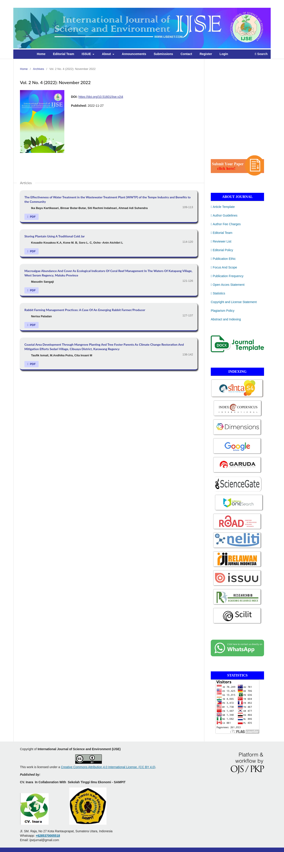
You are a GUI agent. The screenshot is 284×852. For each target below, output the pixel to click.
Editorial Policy (222, 250)
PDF (32, 216)
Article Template (223, 207)
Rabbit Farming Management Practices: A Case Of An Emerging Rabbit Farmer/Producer (84, 310)
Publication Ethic (223, 258)
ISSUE (87, 54)
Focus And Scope (224, 267)
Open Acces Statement (228, 284)
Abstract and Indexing (226, 319)
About (107, 54)
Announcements (134, 54)
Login (224, 54)
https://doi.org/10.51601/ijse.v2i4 (100, 97)
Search (261, 54)
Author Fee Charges (226, 224)
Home (41, 54)
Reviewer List (221, 241)
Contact (186, 54)
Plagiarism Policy (223, 310)
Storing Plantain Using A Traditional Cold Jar (54, 236)
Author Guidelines (224, 215)
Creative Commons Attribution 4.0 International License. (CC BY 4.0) (108, 767)
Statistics (218, 293)
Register (206, 54)
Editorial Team (63, 54)
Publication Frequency (227, 276)
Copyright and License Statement (234, 302)
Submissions (163, 54)
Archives (38, 69)
